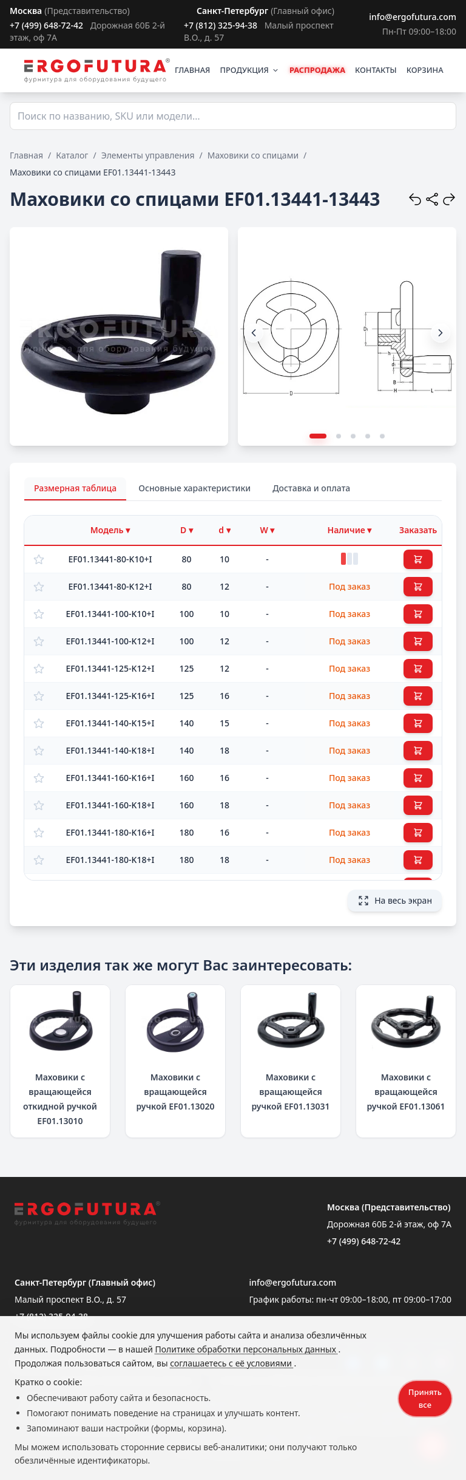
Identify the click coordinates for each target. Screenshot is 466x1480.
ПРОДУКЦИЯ (249, 69)
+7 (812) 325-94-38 (220, 25)
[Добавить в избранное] (39, 559)
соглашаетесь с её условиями (232, 1363)
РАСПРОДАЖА (317, 69)
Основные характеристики (194, 488)
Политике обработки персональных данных (247, 1349)
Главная (26, 155)
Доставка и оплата (311, 488)
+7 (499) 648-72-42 (46, 25)
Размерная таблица (75, 488)
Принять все (425, 1398)
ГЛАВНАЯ (193, 69)
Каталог (72, 155)
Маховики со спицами (253, 155)
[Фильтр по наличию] (349, 530)
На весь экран (394, 901)
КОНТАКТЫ (376, 69)
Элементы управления (148, 155)
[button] (440, 333)
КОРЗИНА (425, 69)
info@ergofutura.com (412, 16)
